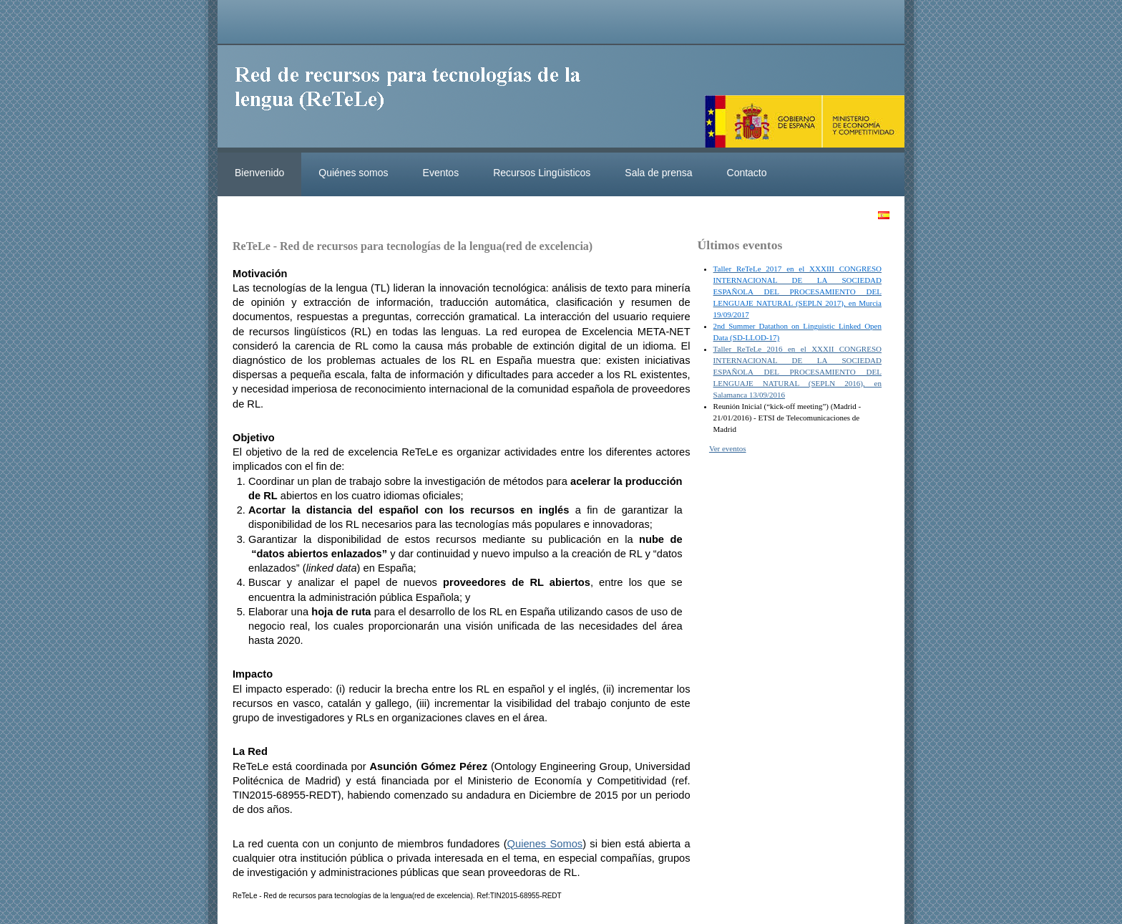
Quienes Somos (545, 844)
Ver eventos (727, 448)
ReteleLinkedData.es (414, 99)
